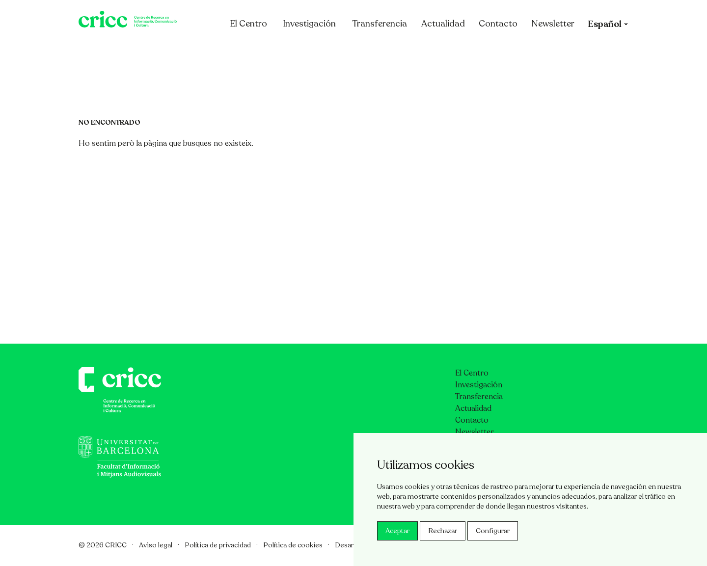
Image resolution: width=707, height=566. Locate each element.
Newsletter (591, 50)
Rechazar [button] (442, 531)
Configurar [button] (493, 531)
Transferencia (417, 50)
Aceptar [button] (397, 531)
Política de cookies (293, 545)
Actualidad (481, 50)
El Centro (292, 50)
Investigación (347, 50)
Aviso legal (155, 545)
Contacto (536, 50)
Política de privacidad (218, 545)
